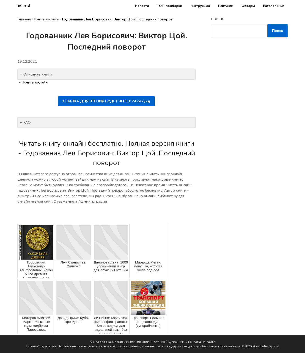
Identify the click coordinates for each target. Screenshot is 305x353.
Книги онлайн (46, 19)
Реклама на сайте (201, 342)
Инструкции (200, 6)
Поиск (217, 19)
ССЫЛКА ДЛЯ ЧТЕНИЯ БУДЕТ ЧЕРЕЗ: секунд (106, 101)
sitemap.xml (270, 346)
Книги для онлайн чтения (145, 342)
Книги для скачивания (107, 342)
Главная (24, 19)
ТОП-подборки (169, 6)
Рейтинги (225, 6)
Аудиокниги (176, 342)
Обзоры (248, 6)
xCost (24, 5)
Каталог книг (273, 6)
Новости (142, 6)
